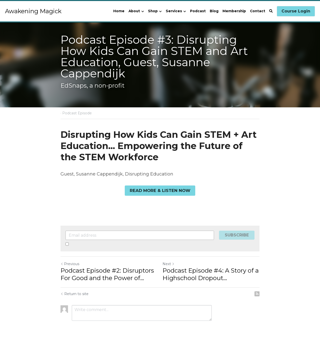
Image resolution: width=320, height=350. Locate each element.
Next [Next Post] (168, 263)
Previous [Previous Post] (69, 263)
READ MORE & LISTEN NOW (160, 190)
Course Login (296, 11)
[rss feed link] (257, 293)
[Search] (271, 11)
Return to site (74, 293)
